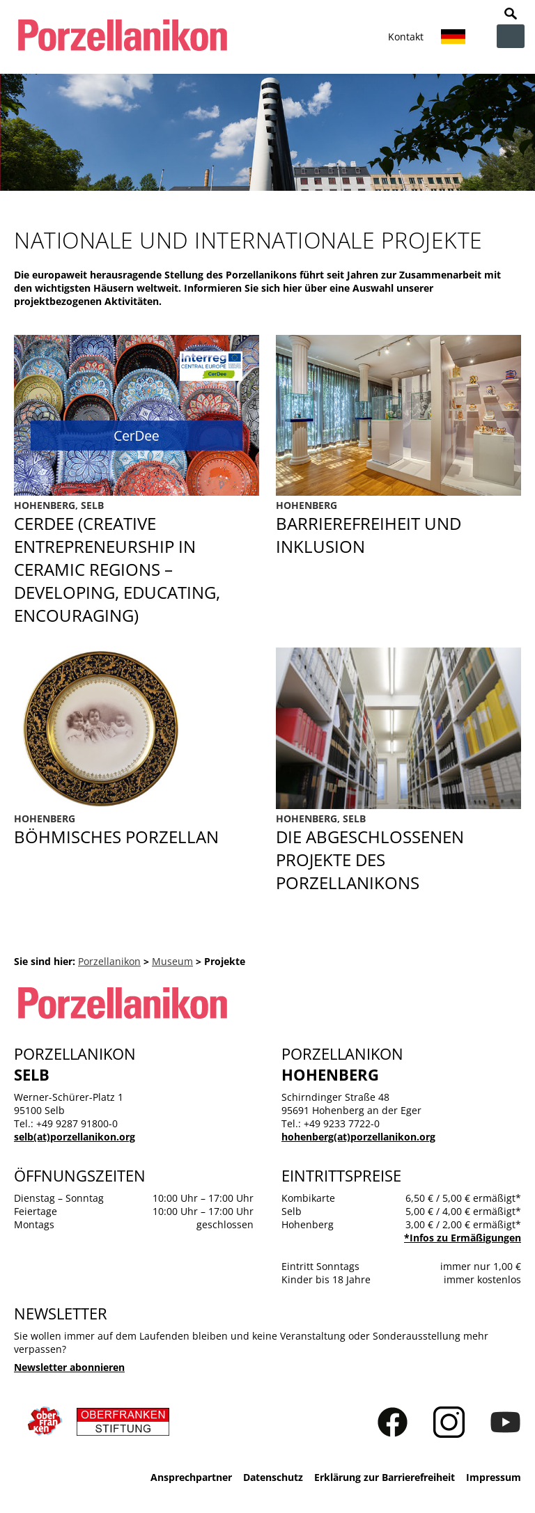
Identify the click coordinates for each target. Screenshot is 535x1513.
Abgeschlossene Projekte (398, 853)
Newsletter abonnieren (69, 1367)
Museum (172, 961)
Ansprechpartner (191, 1477)
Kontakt (406, 36)
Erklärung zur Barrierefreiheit (384, 1477)
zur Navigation (511, 36)
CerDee (136, 563)
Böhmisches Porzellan (136, 830)
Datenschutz (273, 1477)
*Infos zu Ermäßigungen (462, 1237)
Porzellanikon (109, 961)
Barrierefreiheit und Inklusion (398, 563)
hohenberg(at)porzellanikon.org (358, 1136)
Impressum (493, 1477)
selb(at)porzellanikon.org (74, 1136)
